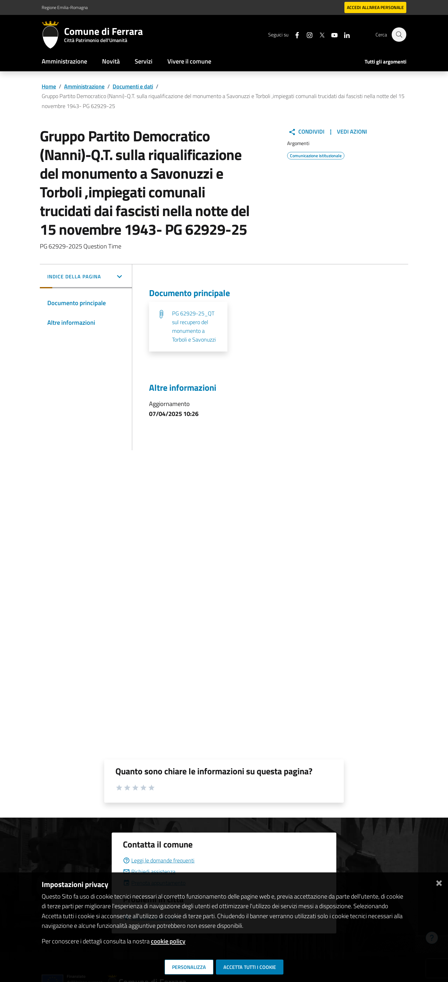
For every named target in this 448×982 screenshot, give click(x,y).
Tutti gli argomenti (385, 62)
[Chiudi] (439, 881)
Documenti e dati (133, 86)
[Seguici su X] (319, 34)
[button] (86, 277)
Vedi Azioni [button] (347, 131)
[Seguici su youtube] (331, 34)
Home (49, 86)
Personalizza (189, 967)
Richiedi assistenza (149, 871)
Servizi (143, 61)
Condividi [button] (306, 131)
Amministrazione (64, 61)
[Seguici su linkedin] (344, 34)
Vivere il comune (189, 61)
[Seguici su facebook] (294, 34)
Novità (111, 61)
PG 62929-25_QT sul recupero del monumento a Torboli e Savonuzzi (194, 326)
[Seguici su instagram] (306, 34)
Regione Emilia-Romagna (65, 7)
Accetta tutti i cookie (249, 967)
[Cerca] (398, 34)
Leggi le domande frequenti (158, 860)
